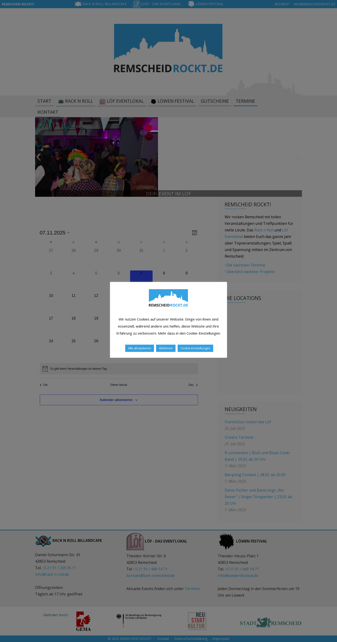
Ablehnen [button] (166, 348)
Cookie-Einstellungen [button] (195, 348)
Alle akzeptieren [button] (139, 348)
